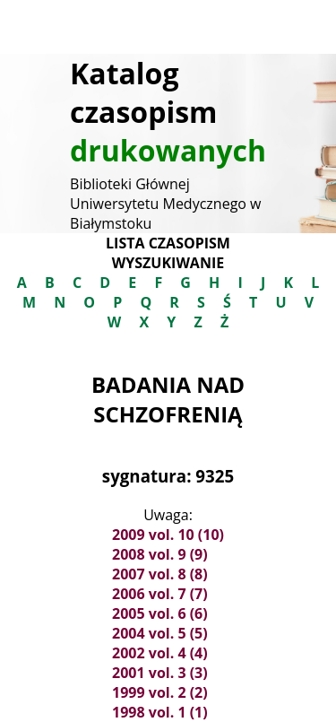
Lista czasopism (168, 243)
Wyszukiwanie (168, 263)
